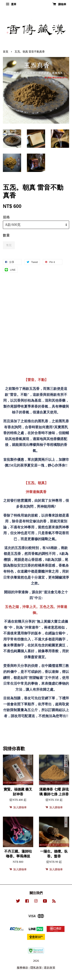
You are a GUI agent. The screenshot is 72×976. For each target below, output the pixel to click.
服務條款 (22, 967)
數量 (6, 235)
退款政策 (49, 967)
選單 (11, 4)
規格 (6, 217)
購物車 (59, 4)
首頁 (5, 51)
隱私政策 (36, 967)
